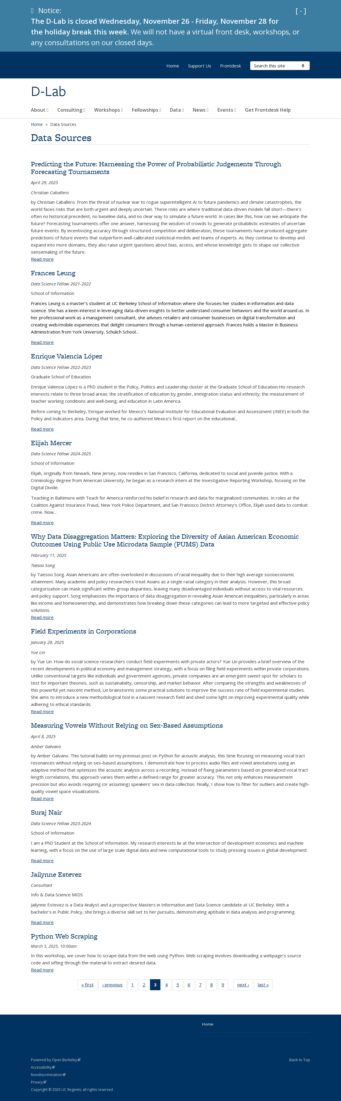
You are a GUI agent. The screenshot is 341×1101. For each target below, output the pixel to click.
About (39, 110)
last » (265, 985)
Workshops (108, 110)
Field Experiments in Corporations (83, 631)
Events (226, 110)
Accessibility (43, 1067)
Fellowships (146, 110)
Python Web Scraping (64, 936)
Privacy (38, 1082)
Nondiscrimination (48, 1074)
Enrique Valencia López (66, 356)
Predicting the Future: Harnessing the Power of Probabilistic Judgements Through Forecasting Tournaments (156, 167)
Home (172, 66)
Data (177, 110)
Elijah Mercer (51, 443)
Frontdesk (230, 66)
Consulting (71, 110)
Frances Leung (53, 273)
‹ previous (114, 985)
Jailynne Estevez (56, 874)
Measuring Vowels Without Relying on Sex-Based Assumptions (127, 725)
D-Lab (48, 91)
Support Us (199, 66)
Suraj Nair (46, 812)
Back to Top (299, 1059)
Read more (42, 259)
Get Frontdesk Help (268, 110)
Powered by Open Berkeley (55, 1059)
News (201, 110)
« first (89, 985)
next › (245, 985)
